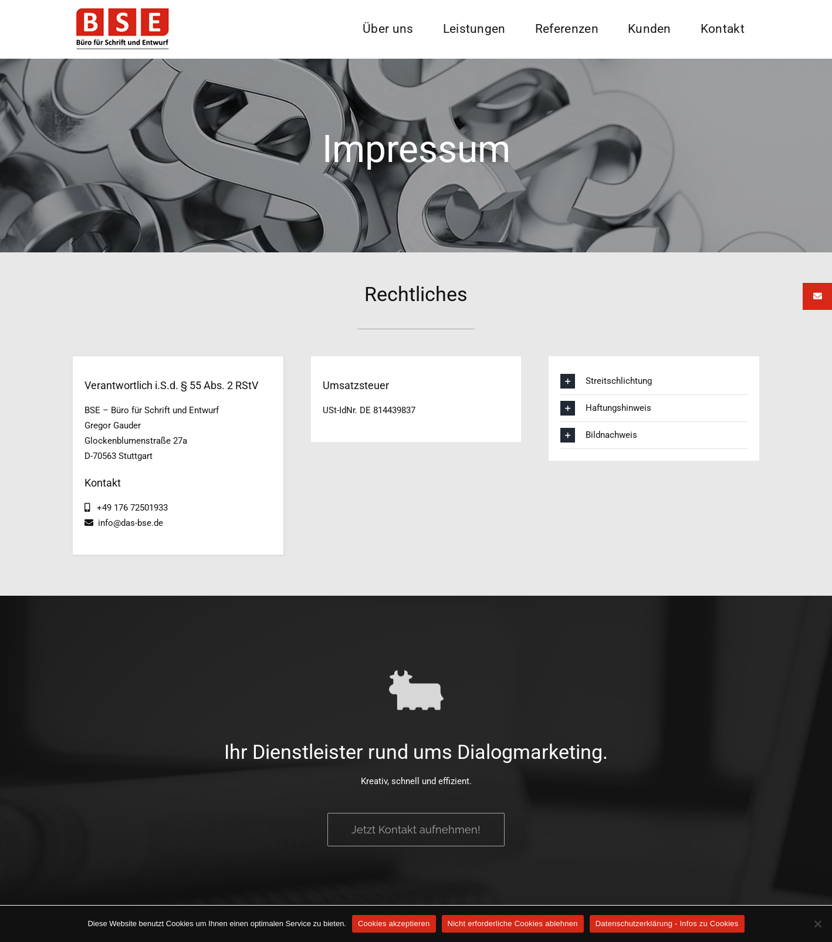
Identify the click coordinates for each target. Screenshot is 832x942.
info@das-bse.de (128, 523)
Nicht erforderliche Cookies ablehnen (513, 923)
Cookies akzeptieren (394, 923)
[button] (654, 381)
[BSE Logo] (123, 9)
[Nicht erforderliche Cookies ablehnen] (817, 924)
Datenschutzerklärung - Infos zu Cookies (667, 923)
